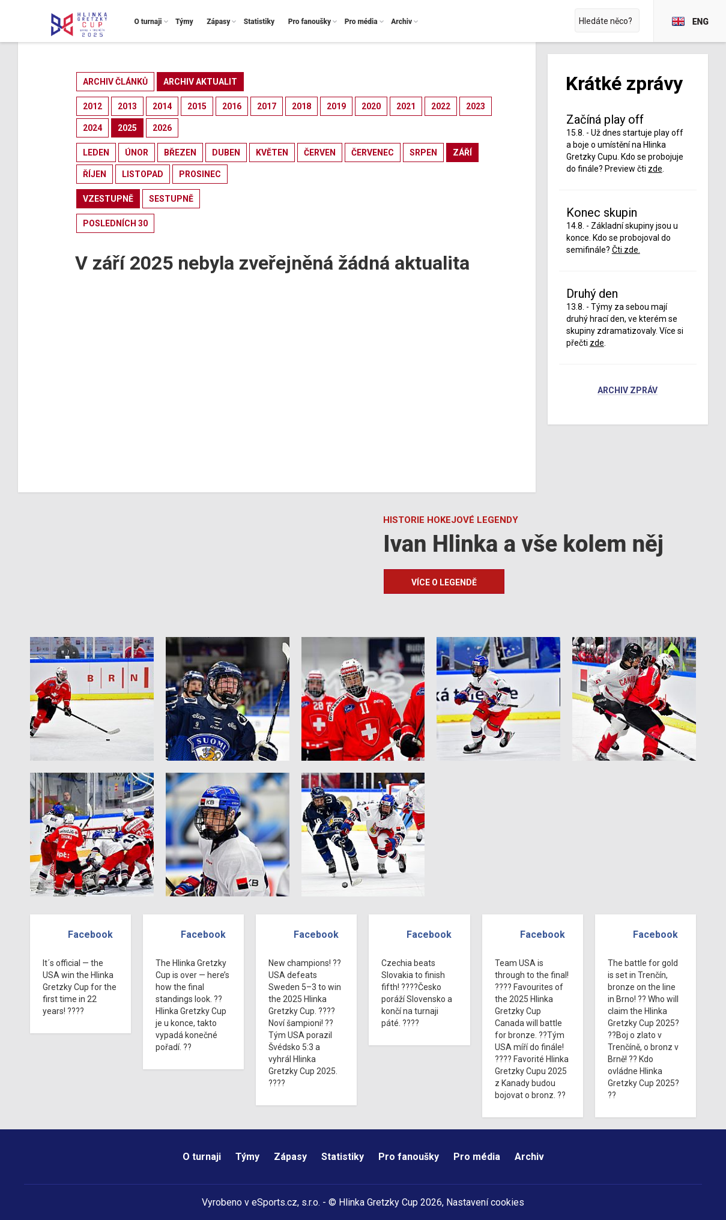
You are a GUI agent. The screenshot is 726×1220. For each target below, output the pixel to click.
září (462, 152)
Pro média (476, 1156)
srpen (423, 152)
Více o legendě (444, 582)
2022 (440, 106)
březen (180, 152)
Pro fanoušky (408, 1156)
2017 (266, 106)
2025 (127, 128)
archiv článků (115, 81)
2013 (127, 106)
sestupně (171, 199)
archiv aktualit (200, 81)
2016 (231, 106)
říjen (94, 174)
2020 (371, 106)
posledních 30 (115, 223)
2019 (336, 106)
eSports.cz (274, 1202)
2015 (197, 106)
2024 (92, 128)
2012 (92, 106)
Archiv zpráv (627, 391)
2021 (406, 106)
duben (226, 152)
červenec (372, 152)
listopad (142, 174)
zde (655, 169)
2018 (301, 106)
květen (272, 152)
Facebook (90, 934)
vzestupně (108, 199)
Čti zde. (626, 250)
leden (96, 152)
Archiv (529, 1156)
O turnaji (202, 1156)
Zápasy (290, 1156)
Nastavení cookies (485, 1202)
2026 (162, 128)
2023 (475, 106)
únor (136, 152)
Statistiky (342, 1156)
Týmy (247, 1156)
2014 (162, 106)
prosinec (200, 174)
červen (320, 152)
